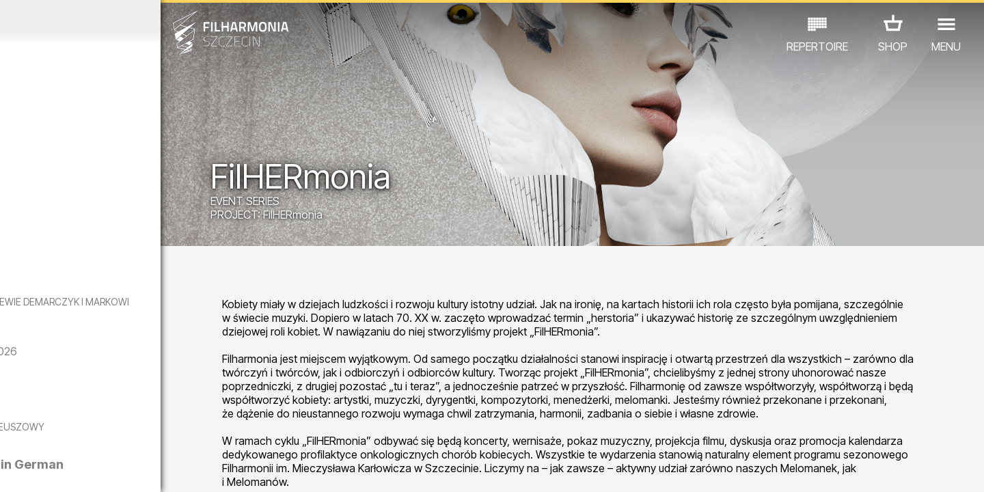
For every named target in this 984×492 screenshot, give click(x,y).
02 (34, 469)
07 (134, 469)
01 (15, 469)
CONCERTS (40, 432)
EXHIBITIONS (153, 432)
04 (74, 469)
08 (154, 469)
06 (115, 469)
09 (174, 469)
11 (214, 469)
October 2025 (128, 20)
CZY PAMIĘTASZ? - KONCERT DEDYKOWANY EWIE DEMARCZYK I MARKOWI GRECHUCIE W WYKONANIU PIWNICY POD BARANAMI (130, 319)
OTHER (219, 432)
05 (94, 469)
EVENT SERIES (333, 203)
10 (194, 469)
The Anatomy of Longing (155, 401)
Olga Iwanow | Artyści (147, 239)
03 (55, 469)
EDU (95, 432)
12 (234, 469)
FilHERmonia (381, 217)
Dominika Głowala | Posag (159, 163)
